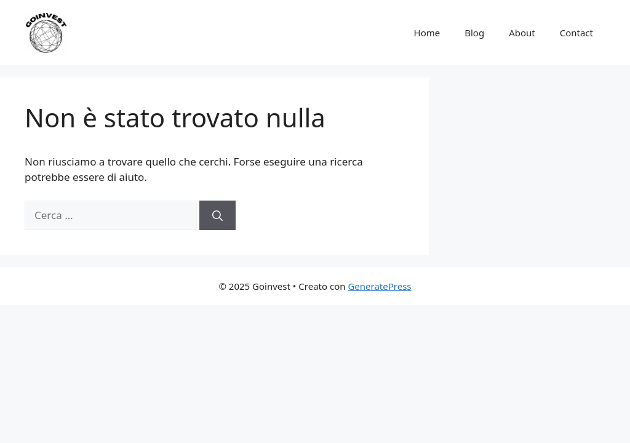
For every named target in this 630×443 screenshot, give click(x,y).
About (522, 32)
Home (427, 32)
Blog (474, 32)
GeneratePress (379, 286)
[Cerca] (217, 215)
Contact (576, 32)
